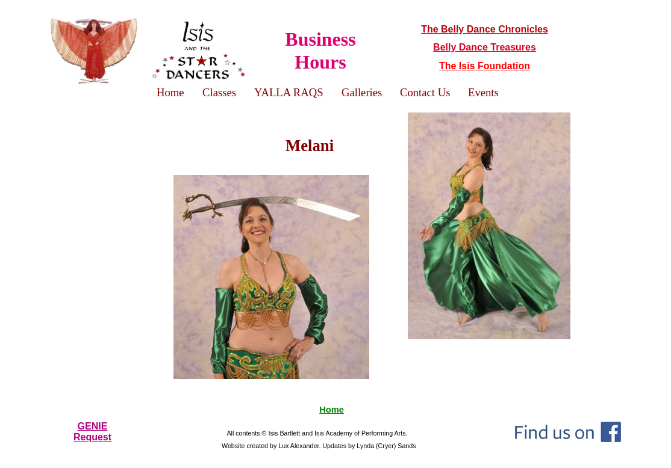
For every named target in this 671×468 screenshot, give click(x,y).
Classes (219, 92)
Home (331, 409)
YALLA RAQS (288, 92)
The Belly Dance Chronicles (484, 29)
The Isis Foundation (484, 66)
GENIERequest (92, 431)
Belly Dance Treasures (484, 47)
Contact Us (425, 92)
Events (483, 92)
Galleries (362, 92)
